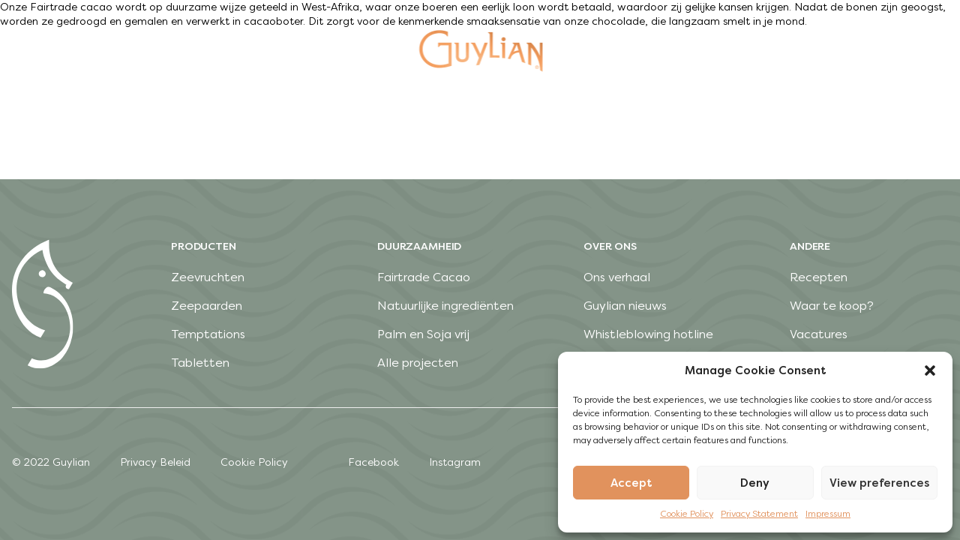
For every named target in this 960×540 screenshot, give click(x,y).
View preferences (879, 483)
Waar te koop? (832, 305)
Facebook (373, 462)
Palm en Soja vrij (423, 334)
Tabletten (200, 363)
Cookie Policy (686, 513)
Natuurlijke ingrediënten (445, 305)
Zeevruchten (207, 277)
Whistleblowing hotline (648, 334)
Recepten (819, 277)
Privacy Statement (759, 513)
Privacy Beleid (155, 462)
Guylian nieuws (625, 305)
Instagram (455, 462)
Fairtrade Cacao (423, 277)
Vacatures (819, 334)
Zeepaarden (206, 305)
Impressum (828, 513)
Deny (755, 483)
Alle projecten (417, 363)
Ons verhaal (617, 277)
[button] (930, 370)
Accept (631, 483)
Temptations (208, 334)
